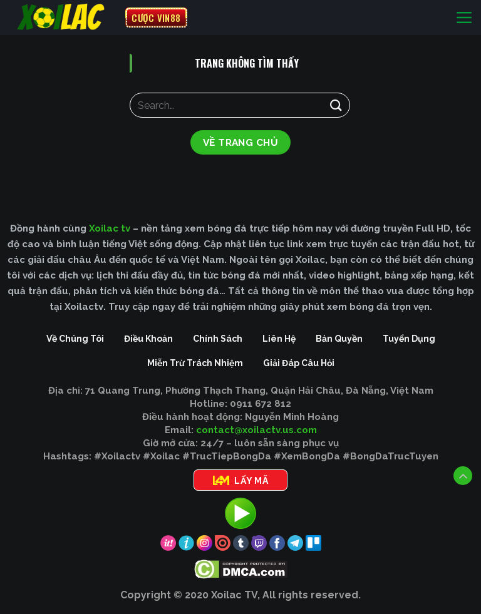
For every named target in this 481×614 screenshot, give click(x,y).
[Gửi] (336, 105)
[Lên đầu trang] (462, 475)
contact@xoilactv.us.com (256, 430)
